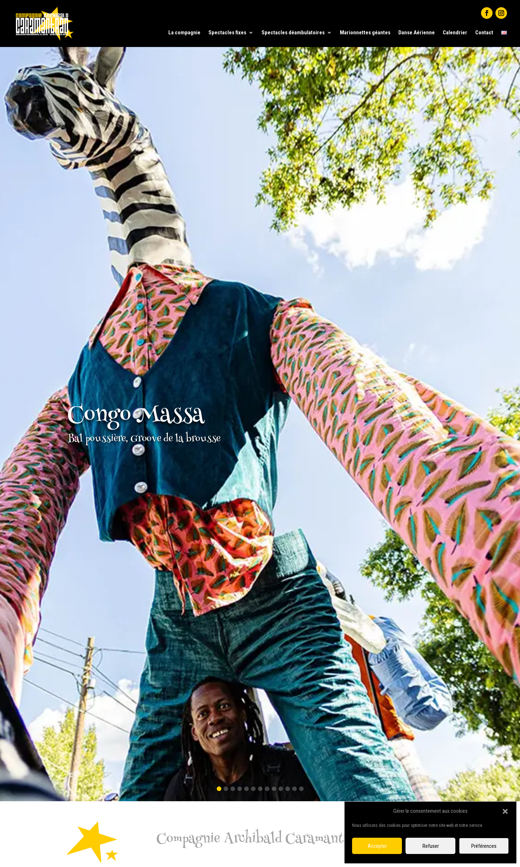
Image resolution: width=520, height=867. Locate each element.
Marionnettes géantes (365, 32)
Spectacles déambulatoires (293, 32)
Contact (484, 32)
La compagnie (184, 32)
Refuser (430, 846)
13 (301, 789)
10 (281, 789)
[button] (505, 811)
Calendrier (455, 32)
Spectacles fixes (227, 32)
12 (294, 789)
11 (288, 789)
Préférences (484, 846)
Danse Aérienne (416, 32)
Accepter (377, 846)
